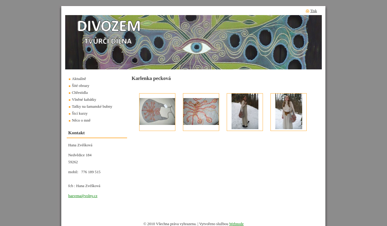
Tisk (313, 11)
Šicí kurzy (80, 113)
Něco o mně (81, 120)
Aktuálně (79, 79)
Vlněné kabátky (84, 99)
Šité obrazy (80, 86)
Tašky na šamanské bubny (92, 106)
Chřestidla (80, 93)
